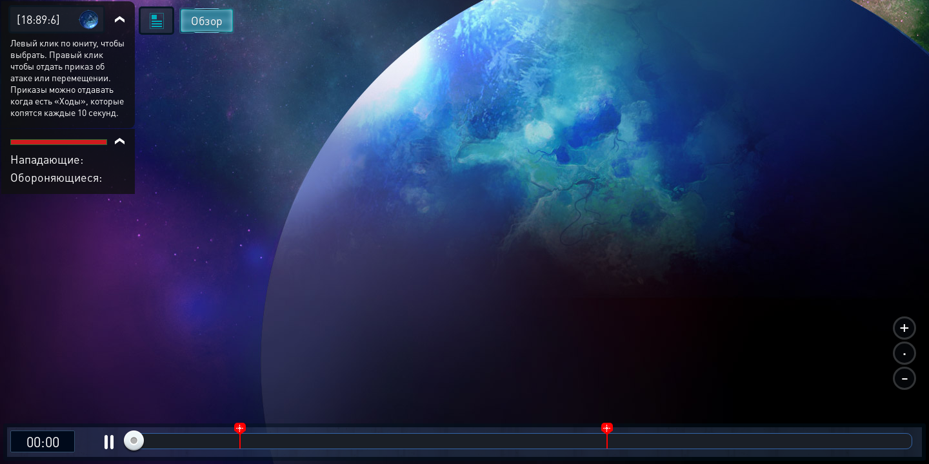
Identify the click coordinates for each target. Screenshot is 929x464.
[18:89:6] (38, 19)
